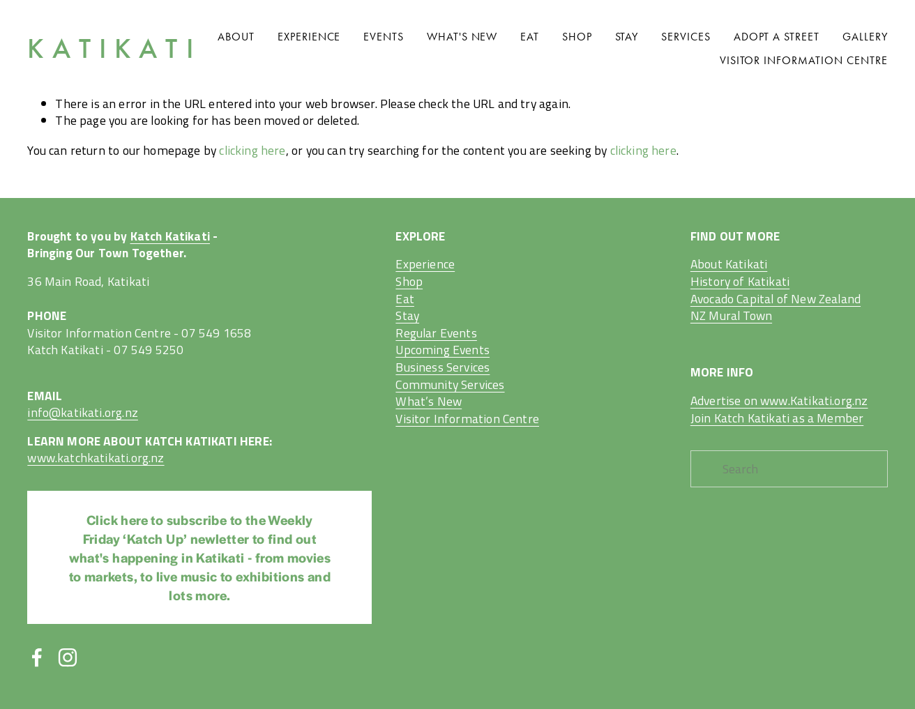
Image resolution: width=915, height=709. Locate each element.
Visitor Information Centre (804, 60)
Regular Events (435, 333)
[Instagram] (67, 657)
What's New (462, 36)
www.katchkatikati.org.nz (95, 458)
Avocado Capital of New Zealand (775, 299)
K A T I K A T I (110, 49)
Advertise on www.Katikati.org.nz (779, 401)
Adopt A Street (776, 36)
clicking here (252, 150)
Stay (627, 36)
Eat (529, 36)
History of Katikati (739, 282)
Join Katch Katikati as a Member (776, 418)
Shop (577, 36)
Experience (309, 36)
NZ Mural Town (731, 316)
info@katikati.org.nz (82, 413)
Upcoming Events (442, 350)
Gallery (865, 36)
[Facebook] (37, 657)
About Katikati (728, 264)
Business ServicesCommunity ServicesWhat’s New (449, 385)
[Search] (789, 468)
